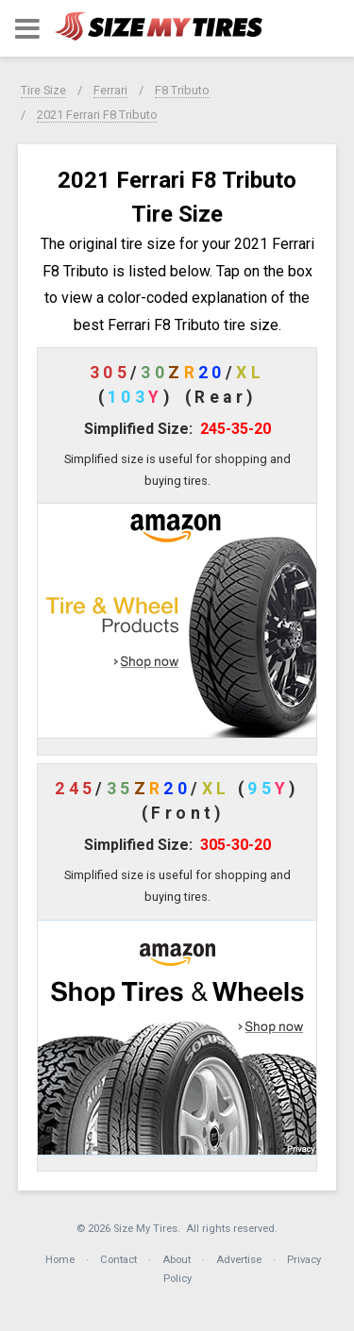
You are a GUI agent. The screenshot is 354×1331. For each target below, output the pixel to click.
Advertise (238, 1260)
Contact (118, 1260)
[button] (27, 28)
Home (60, 1260)
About (176, 1260)
